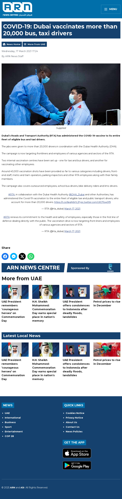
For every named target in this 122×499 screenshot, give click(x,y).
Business (10, 422)
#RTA (11, 194)
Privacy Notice (74, 417)
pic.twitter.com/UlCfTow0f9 (95, 202)
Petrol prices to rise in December (106, 296)
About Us (71, 422)
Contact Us (72, 427)
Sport (8, 427)
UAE (7, 413)
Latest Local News (21, 335)
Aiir (22, 487)
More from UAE (36, 44)
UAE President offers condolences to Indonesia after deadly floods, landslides (76, 301)
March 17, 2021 (72, 208)
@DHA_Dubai (77, 194)
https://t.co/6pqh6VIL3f (67, 202)
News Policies (74, 431)
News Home (13, 44)
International (13, 417)
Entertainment (14, 431)
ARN (12, 487)
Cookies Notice (75, 413)
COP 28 (9, 436)
